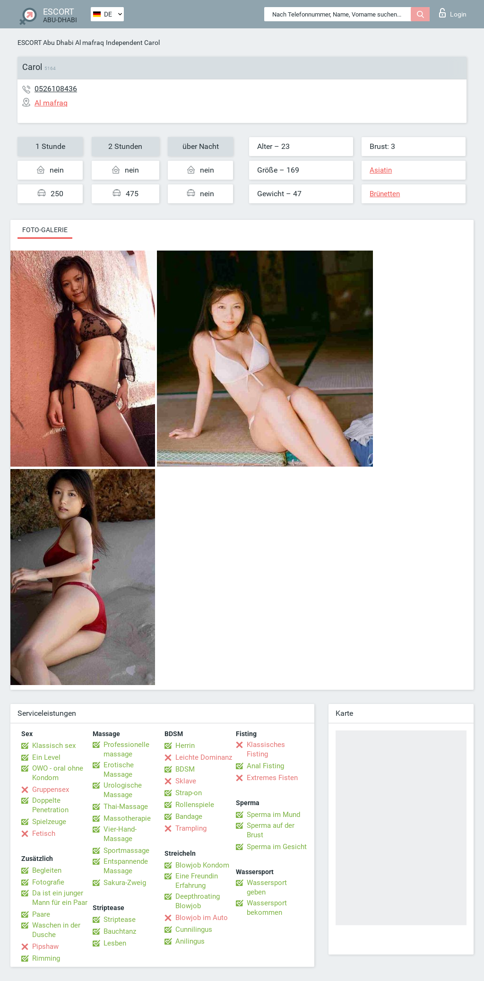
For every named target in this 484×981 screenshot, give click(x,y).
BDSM (185, 769)
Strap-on (188, 793)
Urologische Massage (123, 790)
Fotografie (48, 882)
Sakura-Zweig (125, 882)
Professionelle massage (126, 749)
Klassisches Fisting (266, 749)
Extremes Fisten (272, 777)
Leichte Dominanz (203, 757)
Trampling (191, 828)
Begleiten (46, 870)
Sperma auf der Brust (270, 830)
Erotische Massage (119, 770)
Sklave (185, 781)
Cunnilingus (193, 929)
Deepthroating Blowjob (197, 901)
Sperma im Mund (273, 814)
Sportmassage (126, 850)
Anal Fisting (265, 766)
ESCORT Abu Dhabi (45, 42)
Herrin (185, 745)
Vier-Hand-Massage (120, 834)
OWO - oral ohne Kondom (57, 773)
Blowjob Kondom (202, 865)
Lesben (115, 943)
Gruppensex (50, 789)
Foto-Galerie (45, 230)
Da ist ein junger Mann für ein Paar (59, 898)
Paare (41, 914)
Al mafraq (89, 42)
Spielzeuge (49, 821)
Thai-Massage (126, 806)
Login (453, 13)
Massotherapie (127, 818)
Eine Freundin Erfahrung (196, 881)
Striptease (120, 919)
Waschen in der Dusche (56, 930)
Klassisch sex (54, 745)
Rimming (46, 958)
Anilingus (190, 941)
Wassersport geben (267, 887)
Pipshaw (45, 946)
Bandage (188, 816)
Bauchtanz (120, 931)
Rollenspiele (194, 804)
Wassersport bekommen (267, 908)
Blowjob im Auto (201, 917)
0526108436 (56, 88)
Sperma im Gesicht (277, 846)
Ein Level (46, 757)
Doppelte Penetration (50, 805)
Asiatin (381, 170)
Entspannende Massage (126, 866)
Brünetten (385, 194)
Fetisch (43, 833)
